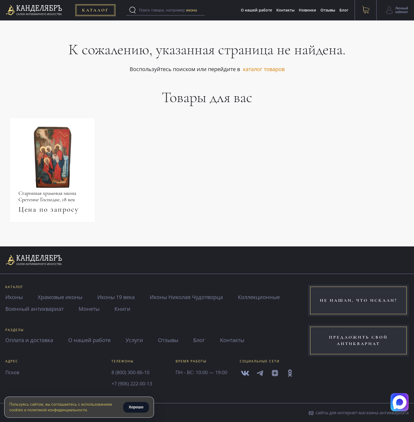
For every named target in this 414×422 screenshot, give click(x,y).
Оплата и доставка (29, 340)
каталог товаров (264, 69)
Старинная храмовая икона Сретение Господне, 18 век (47, 196)
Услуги (134, 340)
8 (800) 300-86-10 (130, 372)
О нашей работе (256, 10)
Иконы (14, 297)
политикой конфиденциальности (57, 410)
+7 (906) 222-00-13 (131, 383)
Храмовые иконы (60, 297)
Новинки (307, 10)
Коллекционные (259, 297)
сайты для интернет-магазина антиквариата (359, 413)
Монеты (89, 308)
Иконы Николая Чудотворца (186, 297)
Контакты (285, 10)
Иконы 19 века (116, 297)
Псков (12, 372)
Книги (122, 308)
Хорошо (136, 407)
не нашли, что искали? (358, 300)
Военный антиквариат (34, 308)
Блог (343, 10)
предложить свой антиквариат (358, 340)
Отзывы (327, 10)
